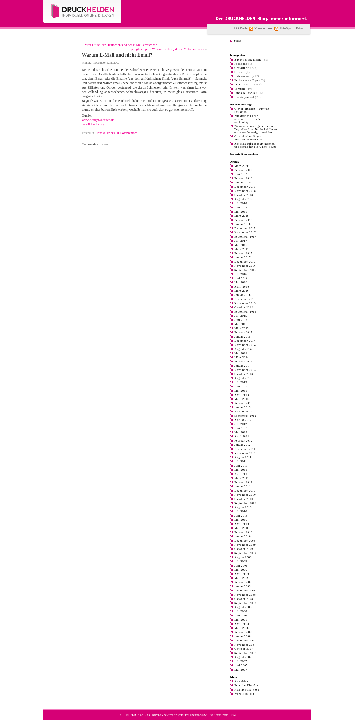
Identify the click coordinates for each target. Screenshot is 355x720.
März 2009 (241, 578)
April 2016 (241, 286)
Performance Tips (246, 80)
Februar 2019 (243, 178)
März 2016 (241, 290)
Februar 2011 (243, 482)
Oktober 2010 (243, 498)
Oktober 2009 (243, 548)
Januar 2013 (242, 407)
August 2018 (243, 199)
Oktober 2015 (243, 307)
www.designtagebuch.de (98, 120)
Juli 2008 (240, 611)
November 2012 (245, 411)
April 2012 (241, 436)
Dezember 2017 (245, 228)
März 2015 (241, 328)
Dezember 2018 (245, 186)
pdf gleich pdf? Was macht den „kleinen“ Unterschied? (167, 49)
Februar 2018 (243, 219)
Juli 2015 (240, 315)
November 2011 (245, 453)
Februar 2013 (243, 403)
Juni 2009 (241, 565)
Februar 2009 (243, 582)
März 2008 (241, 628)
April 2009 (241, 573)
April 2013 (241, 394)
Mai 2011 (240, 469)
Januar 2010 (242, 536)
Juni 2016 (241, 278)
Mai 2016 (240, 282)
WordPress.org (244, 693)
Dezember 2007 (245, 640)
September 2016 (245, 269)
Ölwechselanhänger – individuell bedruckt (248, 138)
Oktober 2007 (243, 648)
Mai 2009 (240, 569)
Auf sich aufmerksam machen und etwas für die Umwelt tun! (255, 145)
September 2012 (245, 415)
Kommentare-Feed (246, 689)
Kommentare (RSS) (225, 714)
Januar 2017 (242, 257)
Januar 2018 (242, 224)
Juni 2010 (241, 515)
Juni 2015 (241, 319)
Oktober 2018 (243, 195)
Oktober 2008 (243, 598)
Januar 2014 (242, 365)
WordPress (183, 714)
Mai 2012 (240, 432)
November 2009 (245, 544)
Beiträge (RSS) (199, 714)
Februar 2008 (243, 632)
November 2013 (245, 369)
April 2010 (241, 523)
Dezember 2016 (245, 261)
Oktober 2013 (243, 374)
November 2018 (245, 190)
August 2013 (243, 378)
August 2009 (243, 557)
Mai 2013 (240, 390)
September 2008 (245, 603)
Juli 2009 (240, 561)
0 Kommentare (127, 133)
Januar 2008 (242, 636)
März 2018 (241, 215)
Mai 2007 (240, 669)
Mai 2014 (240, 353)
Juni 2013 (241, 386)
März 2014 (241, 357)
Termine (239, 88)
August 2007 (243, 657)
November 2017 (245, 232)
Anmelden (241, 681)
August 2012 (243, 419)
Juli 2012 (240, 424)
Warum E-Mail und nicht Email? (117, 55)
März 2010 (241, 528)
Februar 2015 (243, 332)
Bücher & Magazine (248, 59)
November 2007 (245, 644)
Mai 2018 (240, 211)
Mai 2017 (240, 244)
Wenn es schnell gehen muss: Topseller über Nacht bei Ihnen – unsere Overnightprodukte (255, 129)
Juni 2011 (241, 465)
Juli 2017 (240, 240)
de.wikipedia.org (93, 124)
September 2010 (245, 503)
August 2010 (243, 507)
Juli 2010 (240, 511)
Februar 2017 (243, 253)
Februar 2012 (243, 440)
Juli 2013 (240, 382)
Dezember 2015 (245, 299)
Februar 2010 (243, 532)
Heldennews (242, 76)
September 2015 (245, 311)
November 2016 (245, 265)
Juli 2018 (240, 203)
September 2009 (245, 553)
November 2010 (245, 494)
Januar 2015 (242, 336)
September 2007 (245, 652)
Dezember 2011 (244, 448)
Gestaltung (241, 67)
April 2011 (241, 473)
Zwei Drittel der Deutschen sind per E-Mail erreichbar (120, 45)
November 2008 (245, 594)
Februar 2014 (243, 361)
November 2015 (245, 303)
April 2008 (241, 623)
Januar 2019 (242, 182)
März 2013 (241, 399)
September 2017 (245, 236)
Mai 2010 (240, 519)
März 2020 (241, 165)
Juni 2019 (241, 174)
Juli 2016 (240, 274)
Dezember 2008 (245, 590)
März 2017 (241, 249)
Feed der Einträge (246, 685)
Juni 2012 (241, 428)
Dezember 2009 (245, 540)
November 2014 (245, 344)
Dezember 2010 (245, 490)
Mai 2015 (240, 324)
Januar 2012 (242, 444)
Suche (237, 40)
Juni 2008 (241, 615)
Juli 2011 (240, 461)
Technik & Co (243, 84)
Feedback (240, 63)
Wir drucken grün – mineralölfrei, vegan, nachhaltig (248, 119)
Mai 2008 (240, 619)
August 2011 (243, 457)
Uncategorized (244, 97)
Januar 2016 (242, 294)
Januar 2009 (242, 586)
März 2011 (241, 478)
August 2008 (243, 607)
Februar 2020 (243, 170)
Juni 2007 (241, 665)
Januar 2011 (242, 486)
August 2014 (243, 349)
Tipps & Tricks (105, 133)
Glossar (239, 72)
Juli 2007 (240, 661)
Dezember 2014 (245, 340)
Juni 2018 (241, 207)
